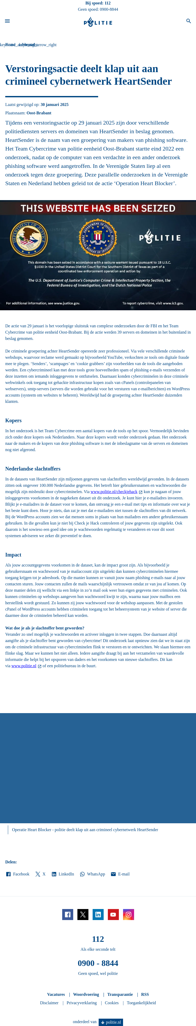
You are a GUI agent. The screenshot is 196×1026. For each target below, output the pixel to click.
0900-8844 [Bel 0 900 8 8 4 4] (109, 9)
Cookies (112, 1003)
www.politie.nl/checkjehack (114, 491)
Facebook (17, 874)
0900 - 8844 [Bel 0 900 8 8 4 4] (98, 963)
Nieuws (28, 44)
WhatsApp (92, 874)
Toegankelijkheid (141, 1003)
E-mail (119, 874)
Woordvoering (86, 994)
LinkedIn (62, 874)
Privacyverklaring (82, 1003)
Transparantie (120, 994)
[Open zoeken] (189, 22)
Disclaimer (49, 1003)
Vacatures (56, 994)
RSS (145, 994)
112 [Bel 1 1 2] (107, 3)
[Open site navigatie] (7, 22)
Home (10, 44)
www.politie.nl (24, 666)
